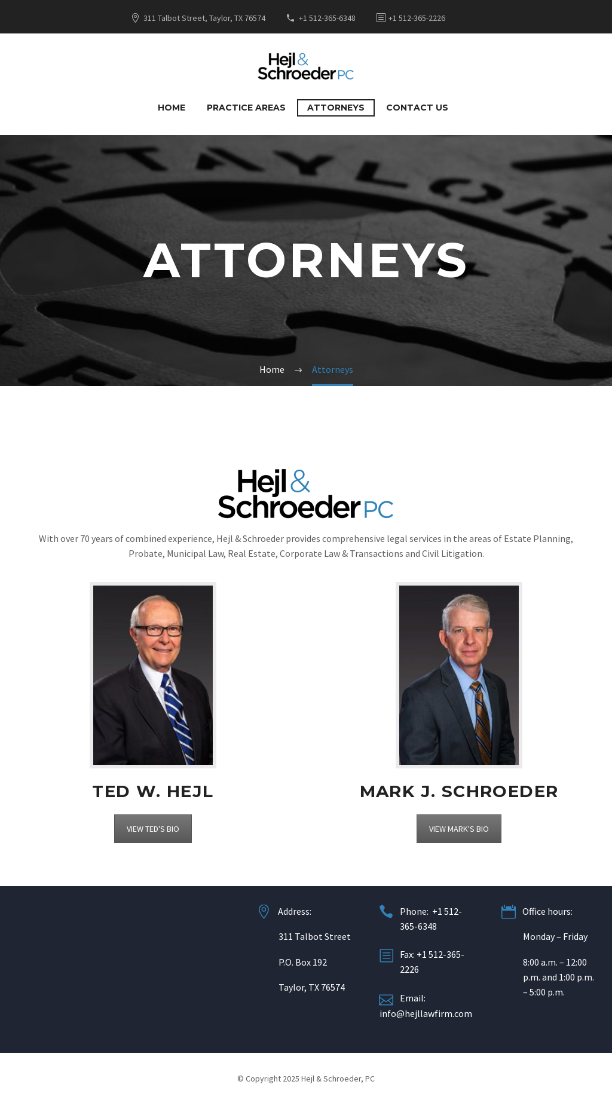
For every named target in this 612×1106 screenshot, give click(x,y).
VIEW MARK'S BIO (459, 828)
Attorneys (336, 107)
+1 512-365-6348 (327, 18)
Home (171, 107)
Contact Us (417, 107)
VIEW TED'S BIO (153, 828)
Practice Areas (246, 107)
